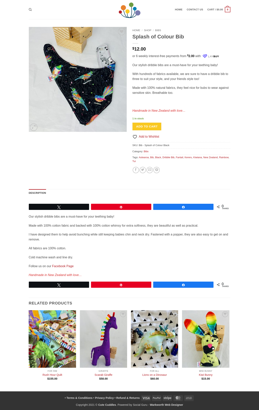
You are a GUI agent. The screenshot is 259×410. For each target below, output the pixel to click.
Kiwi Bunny (206, 374)
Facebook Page (63, 266)
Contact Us (195, 9)
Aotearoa (144, 157)
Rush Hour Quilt (52, 374)
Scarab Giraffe (104, 374)
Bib (152, 157)
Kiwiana (197, 157)
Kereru (188, 157)
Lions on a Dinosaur (154, 374)
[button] (218, 9)
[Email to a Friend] (149, 170)
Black (158, 157)
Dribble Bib (168, 157)
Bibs (158, 30)
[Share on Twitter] (143, 170)
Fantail (179, 157)
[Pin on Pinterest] (156, 170)
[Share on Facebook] (136, 170)
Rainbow (223, 157)
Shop (147, 30)
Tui (134, 161)
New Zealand (210, 157)
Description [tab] (37, 192)
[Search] (30, 9)
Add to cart (147, 126)
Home (178, 9)
